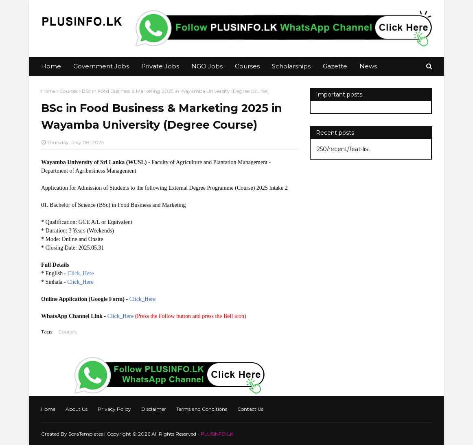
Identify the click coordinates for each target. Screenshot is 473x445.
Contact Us (250, 409)
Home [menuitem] (51, 66)
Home (48, 91)
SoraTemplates (85, 434)
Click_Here (81, 273)
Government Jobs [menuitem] (101, 66)
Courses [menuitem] (247, 66)
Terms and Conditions (201, 409)
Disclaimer (153, 409)
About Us (77, 409)
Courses (68, 91)
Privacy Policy (114, 409)
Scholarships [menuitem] (291, 66)
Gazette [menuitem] (335, 66)
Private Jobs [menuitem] (160, 66)
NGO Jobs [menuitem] (207, 66)
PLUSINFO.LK (217, 434)
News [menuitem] (368, 66)
